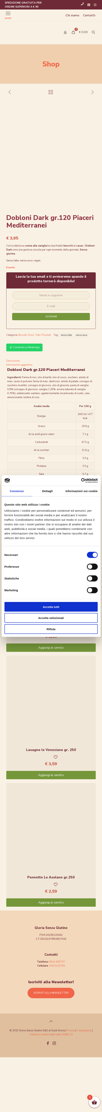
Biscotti (22, 389)
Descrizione (13, 415)
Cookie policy (84, 1085)
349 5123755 (57, 1020)
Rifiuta (51, 629)
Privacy (70, 1085)
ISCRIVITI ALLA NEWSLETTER (51, 1047)
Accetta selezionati (51, 618)
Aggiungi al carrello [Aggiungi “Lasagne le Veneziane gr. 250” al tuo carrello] (51, 830)
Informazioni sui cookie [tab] (82, 491)
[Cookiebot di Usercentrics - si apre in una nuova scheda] (81, 480)
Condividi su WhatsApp (24, 402)
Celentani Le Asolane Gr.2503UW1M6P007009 (51, 677)
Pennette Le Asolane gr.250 (51, 932)
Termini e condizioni (40, 1089)
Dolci (31, 389)
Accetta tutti (51, 606)
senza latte (66, 389)
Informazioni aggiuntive (19, 419)
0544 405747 (57, 1016)
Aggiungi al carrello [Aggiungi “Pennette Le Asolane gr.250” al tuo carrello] (51, 957)
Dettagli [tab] (47, 491)
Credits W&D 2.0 (63, 1089)
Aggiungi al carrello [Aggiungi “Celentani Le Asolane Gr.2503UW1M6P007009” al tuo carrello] (51, 702)
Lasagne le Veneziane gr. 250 (51, 804)
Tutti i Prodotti (43, 389)
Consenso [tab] (17, 491)
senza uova (81, 389)
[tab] (51, 416)
